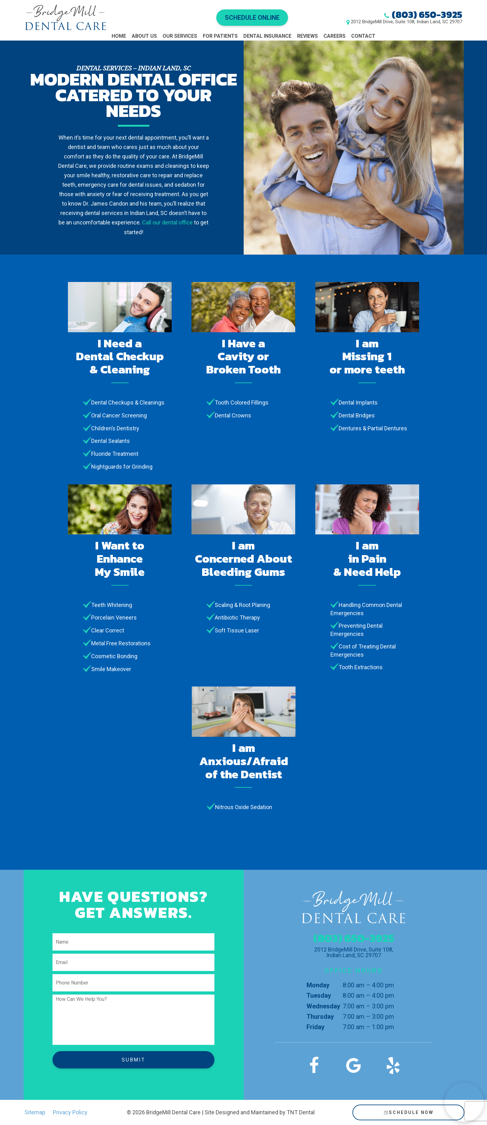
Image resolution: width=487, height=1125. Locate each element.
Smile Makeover (111, 669)
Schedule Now (408, 1112)
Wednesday (323, 1006)
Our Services (180, 36)
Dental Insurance (267, 36)
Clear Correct (107, 630)
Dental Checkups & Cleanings (127, 402)
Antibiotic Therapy (237, 617)
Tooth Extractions (361, 667)
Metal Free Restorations (121, 643)
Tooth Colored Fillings (241, 402)
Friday (315, 1027)
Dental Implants (358, 402)
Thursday (320, 1016)
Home (119, 36)
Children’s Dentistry (115, 428)
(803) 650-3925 (427, 15)
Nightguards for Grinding (121, 466)
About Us (144, 36)
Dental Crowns (233, 415)
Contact (363, 36)
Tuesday (319, 995)
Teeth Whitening (111, 605)
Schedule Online (252, 17)
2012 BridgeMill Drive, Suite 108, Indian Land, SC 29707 (406, 22)
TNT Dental (301, 1112)
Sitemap (35, 1112)
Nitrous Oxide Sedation (243, 807)
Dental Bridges (357, 415)
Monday (318, 985)
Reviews (307, 36)
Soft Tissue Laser (237, 630)
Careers (335, 36)
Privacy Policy (70, 1112)
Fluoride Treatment (114, 453)
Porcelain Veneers (114, 617)
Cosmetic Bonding (114, 656)
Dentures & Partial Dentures (373, 428)
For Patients (220, 36)
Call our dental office (167, 222)
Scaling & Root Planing (242, 605)
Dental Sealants (110, 441)
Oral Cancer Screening (119, 415)
